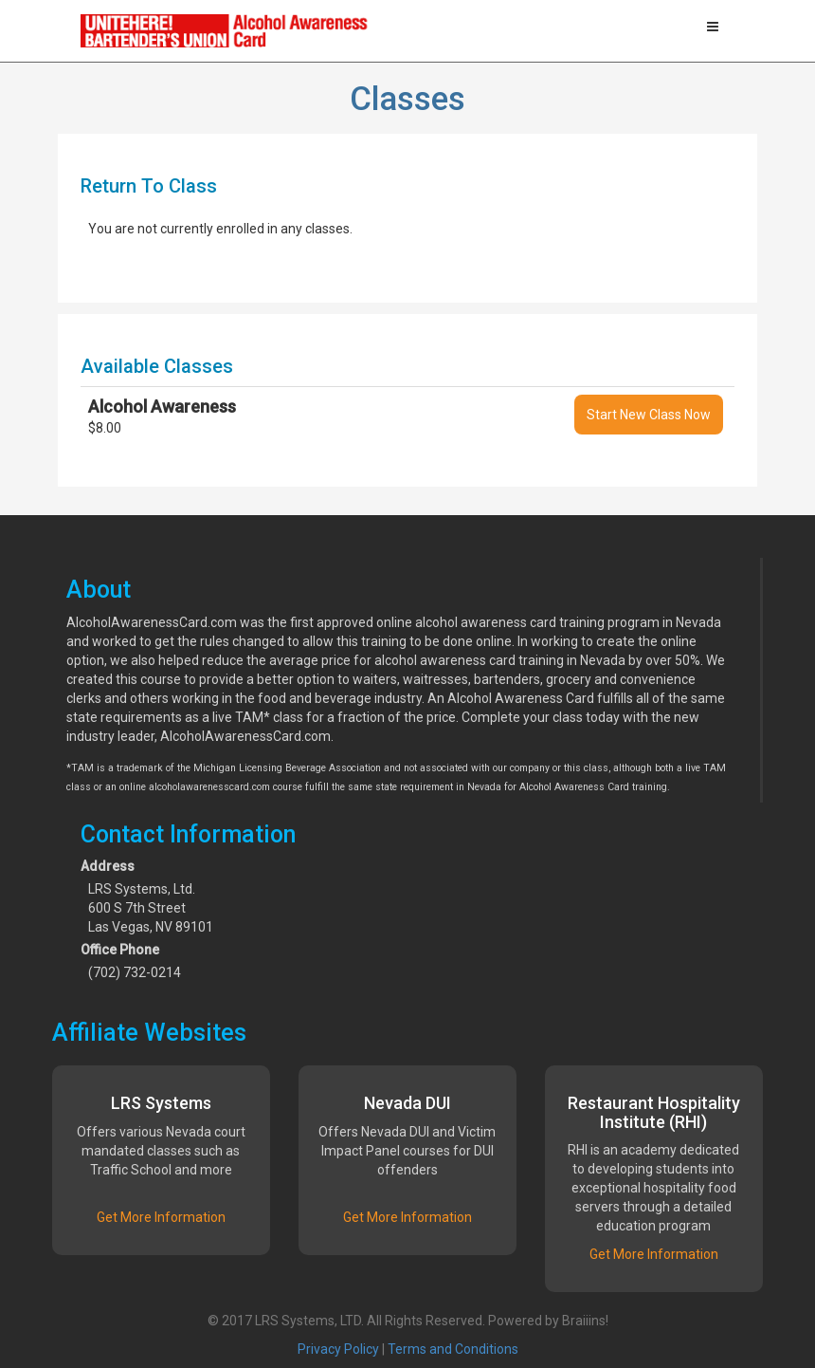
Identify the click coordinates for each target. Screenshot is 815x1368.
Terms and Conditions (453, 1349)
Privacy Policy (338, 1349)
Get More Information (161, 1217)
